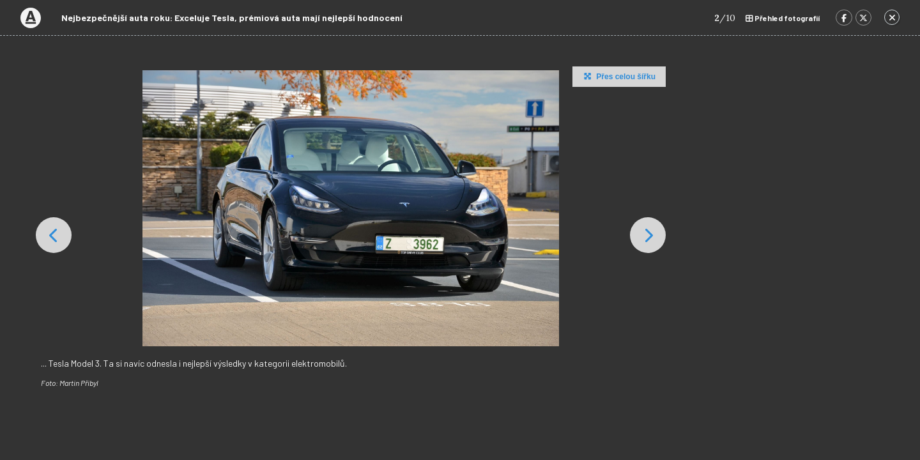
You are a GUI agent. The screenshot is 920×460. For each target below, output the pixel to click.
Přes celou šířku (618, 76)
